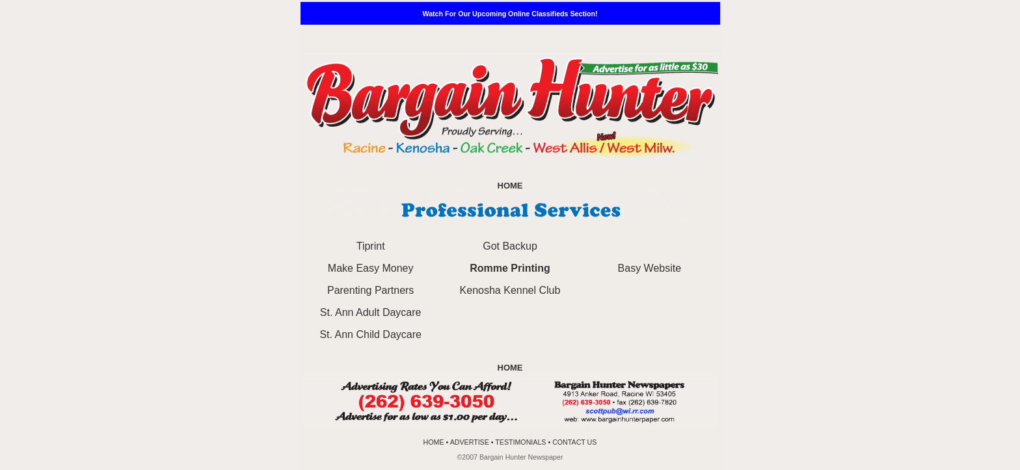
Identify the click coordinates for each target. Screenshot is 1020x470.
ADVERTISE (470, 442)
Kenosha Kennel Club (510, 290)
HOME (510, 185)
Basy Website (650, 268)
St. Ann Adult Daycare (371, 312)
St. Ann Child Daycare (370, 334)
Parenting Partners (370, 290)
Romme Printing (510, 268)
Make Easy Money (371, 268)
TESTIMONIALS (520, 442)
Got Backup (510, 246)
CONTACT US (574, 442)
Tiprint (370, 246)
